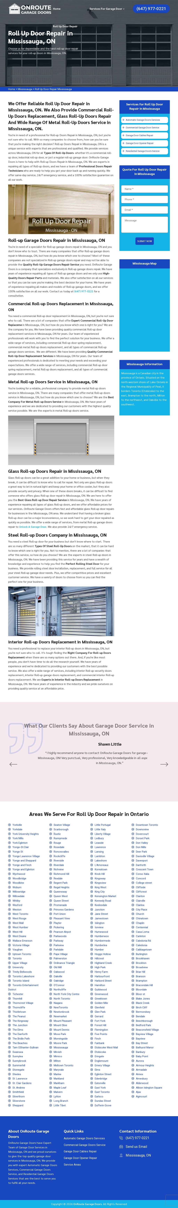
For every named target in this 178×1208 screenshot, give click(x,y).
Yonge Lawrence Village (27, 856)
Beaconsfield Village (148, 1029)
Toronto (17, 958)
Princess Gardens (65, 909)
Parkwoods (61, 936)
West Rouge (20, 918)
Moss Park (60, 1034)
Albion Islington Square (150, 1087)
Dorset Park (143, 838)
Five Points (102, 1034)
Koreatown (101, 869)
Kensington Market (106, 896)
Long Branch (61, 1100)
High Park (101, 967)
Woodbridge (20, 878)
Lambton (100, 856)
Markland (59, 1078)
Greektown (101, 998)
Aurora (140, 1060)
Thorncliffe (19, 1007)
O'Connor (59, 985)
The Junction (20, 1025)
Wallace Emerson (23, 940)
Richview (59, 869)
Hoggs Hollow (103, 954)
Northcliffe (60, 989)
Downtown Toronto (147, 824)
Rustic (58, 834)
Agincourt (142, 1096)
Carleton (141, 936)
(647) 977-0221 (151, 8)
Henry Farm (102, 971)
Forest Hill (101, 1025)
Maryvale (59, 1069)
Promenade (61, 905)
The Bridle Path (22, 1038)
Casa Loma (143, 931)
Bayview (141, 1038)
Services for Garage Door (106, 8)
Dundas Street (103, 1100)
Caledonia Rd (144, 940)
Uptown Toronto (22, 954)
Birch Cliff (142, 1007)
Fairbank (100, 1043)
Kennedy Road (103, 900)
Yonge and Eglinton (24, 869)
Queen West (61, 896)
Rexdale (59, 878)
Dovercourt (142, 834)
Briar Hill (141, 971)
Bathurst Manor (145, 1047)
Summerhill (19, 1065)
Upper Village (21, 963)
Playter (58, 923)
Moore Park (61, 1043)
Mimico (58, 1056)
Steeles (17, 1074)
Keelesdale (102, 905)
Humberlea (101, 945)
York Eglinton (20, 842)
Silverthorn (19, 1096)
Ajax (138, 1092)
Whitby (17, 900)
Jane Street (102, 914)
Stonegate (19, 1069)
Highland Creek (104, 963)
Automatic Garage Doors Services (143, 120)
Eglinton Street (104, 1074)
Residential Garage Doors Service (143, 151)
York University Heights (27, 834)
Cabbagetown (144, 949)
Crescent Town (145, 869)
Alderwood (142, 1083)
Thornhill (18, 998)
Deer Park (142, 851)
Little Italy (101, 829)
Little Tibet (60, 1105)
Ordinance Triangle (65, 963)
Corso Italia (143, 874)
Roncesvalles (62, 851)
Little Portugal (103, 824)
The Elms (18, 1029)
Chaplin (140, 923)
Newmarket (61, 1016)
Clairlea (140, 905)
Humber (99, 949)
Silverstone (20, 1100)
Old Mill (58, 967)
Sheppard (18, 1105)
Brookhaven (143, 958)
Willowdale (19, 896)
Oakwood (59, 971)
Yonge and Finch (22, 865)
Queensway (61, 891)
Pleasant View (62, 918)
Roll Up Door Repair (65, 26)
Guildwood (101, 989)
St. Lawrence (20, 1078)
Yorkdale (18, 829)
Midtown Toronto (64, 1065)
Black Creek (143, 1003)
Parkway (59, 940)
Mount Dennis (62, 1029)
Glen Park (101, 1011)
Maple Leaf (61, 1087)
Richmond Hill (62, 874)
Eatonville (101, 1083)
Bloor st (141, 994)
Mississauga (26, 89)
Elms (98, 1069)
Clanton (140, 896)
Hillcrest (100, 958)
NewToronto (61, 1007)
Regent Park (61, 882)
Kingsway (101, 878)
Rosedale (60, 847)
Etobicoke (101, 1052)
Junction (100, 909)
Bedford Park (144, 1025)
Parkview (59, 945)
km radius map (144, 310)
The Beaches (21, 1043)
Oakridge (59, 980)
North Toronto (62, 998)
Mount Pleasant (63, 1020)
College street (144, 882)
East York (100, 1087)
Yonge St (18, 851)
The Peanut (19, 1016)
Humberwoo (102, 936)
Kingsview (101, 882)
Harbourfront (102, 976)
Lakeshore (101, 860)
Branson (141, 976)
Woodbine (19, 882)
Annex (140, 1074)
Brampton (142, 980)
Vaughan (18, 949)
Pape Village (61, 954)
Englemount (102, 1060)
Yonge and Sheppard (25, 860)
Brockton (141, 963)
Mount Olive (61, 1025)
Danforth (141, 865)
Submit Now (144, 242)
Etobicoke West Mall (107, 1047)
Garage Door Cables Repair (140, 136)
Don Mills (142, 847)
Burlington (142, 954)
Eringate (100, 1056)
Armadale (142, 1069)
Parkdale (59, 949)
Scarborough (61, 829)
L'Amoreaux (102, 865)
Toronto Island (21, 980)
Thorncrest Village (24, 1003)
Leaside (100, 842)
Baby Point (142, 1056)
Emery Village (103, 1065)
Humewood (102, 931)
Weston (17, 909)
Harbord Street (104, 980)
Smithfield (19, 1092)
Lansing (99, 851)
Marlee (58, 1074)
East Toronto (102, 1092)
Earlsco (99, 1096)
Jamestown (102, 918)
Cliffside (141, 887)
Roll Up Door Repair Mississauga (57, 89)
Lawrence (101, 847)
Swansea (18, 1052)
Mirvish (58, 1052)
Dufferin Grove (104, 1105)
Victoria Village (22, 945)
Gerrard (99, 1016)
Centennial (142, 927)
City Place (142, 909)
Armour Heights (145, 1065)
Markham (59, 1083)
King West (101, 887)
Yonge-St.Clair (21, 847)
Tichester (18, 994)
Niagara (58, 1003)
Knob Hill (100, 874)
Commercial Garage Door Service (143, 128)
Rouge (58, 842)
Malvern (59, 1092)
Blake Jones (143, 998)
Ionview (99, 927)
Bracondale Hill (145, 985)
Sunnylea (18, 1056)
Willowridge (20, 891)
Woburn (17, 887)
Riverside (60, 860)
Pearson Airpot (63, 931)
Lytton (57, 1096)
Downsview (143, 829)
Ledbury (100, 838)
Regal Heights (62, 887)
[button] (14, 764)
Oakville (59, 976)
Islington (100, 923)
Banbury (141, 1052)
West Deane (20, 936)
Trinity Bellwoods (23, 971)
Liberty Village (103, 834)
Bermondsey (144, 1011)
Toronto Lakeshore (24, 976)
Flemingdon (102, 1029)
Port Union (60, 914)
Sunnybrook (20, 1060)
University (19, 967)
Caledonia (142, 945)
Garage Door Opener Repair (140, 143)
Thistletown (20, 1011)
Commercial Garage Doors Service (85, 1145)
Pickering (59, 927)
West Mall (19, 923)
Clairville (141, 900)
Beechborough (145, 1020)
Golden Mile (102, 1003)
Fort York (100, 1020)
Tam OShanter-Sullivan (26, 1047)
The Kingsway (21, 1020)
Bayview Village (145, 1034)
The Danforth (20, 1034)
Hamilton (100, 985)
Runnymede (61, 838)
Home (56, 8)
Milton (58, 1060)
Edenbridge (102, 1078)
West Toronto (21, 914)
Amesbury (142, 1078)
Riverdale (59, 865)
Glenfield (100, 1007)
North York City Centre (67, 994)
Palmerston (61, 958)
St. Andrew (19, 1087)
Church (140, 914)
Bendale (141, 1016)
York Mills (19, 838)
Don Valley (142, 842)
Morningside (61, 1038)
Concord (141, 878)
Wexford (18, 905)
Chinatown (142, 918)
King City (100, 891)
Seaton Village (62, 824)
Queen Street (62, 900)
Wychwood (19, 874)
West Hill (18, 931)
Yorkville (18, 824)
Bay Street (142, 1043)
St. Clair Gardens (23, 1083)
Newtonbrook (62, 1011)
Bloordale (142, 989)
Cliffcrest (142, 891)
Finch (98, 1038)
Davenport (142, 860)
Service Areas (72, 1164)
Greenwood (102, 994)
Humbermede (103, 940)
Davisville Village (146, 856)
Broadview (142, 967)
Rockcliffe (60, 856)
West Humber (21, 927)
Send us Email (136, 1147)
